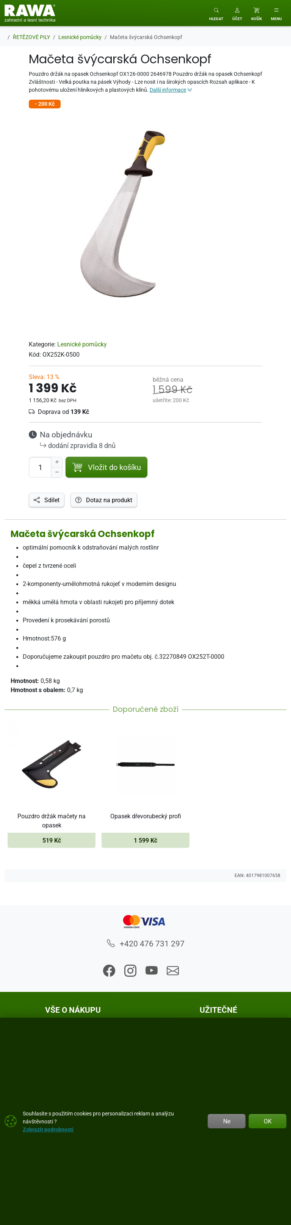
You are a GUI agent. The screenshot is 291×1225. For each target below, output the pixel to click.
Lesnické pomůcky (82, 344)
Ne (226, 1121)
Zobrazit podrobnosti (48, 1129)
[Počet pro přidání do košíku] (40, 467)
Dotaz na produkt (103, 500)
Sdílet (46, 500)
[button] (237, 13)
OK (268, 1121)
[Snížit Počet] (57, 472)
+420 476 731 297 (146, 943)
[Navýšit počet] (57, 462)
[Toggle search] (216, 13)
